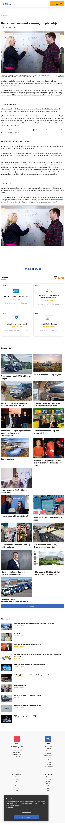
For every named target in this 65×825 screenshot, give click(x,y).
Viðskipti (16, 780)
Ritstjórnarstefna (48, 753)
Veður (48, 787)
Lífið (16, 785)
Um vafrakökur (48, 765)
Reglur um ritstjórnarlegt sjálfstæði (17, 747)
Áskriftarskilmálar (48, 756)
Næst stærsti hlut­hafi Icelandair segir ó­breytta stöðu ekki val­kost (34, 624)
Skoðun (16, 787)
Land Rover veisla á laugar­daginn (47, 375)
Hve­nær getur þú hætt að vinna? (14, 516)
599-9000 (18, 757)
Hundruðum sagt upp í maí (22, 634)
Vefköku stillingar (15, 817)
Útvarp (17, 792)
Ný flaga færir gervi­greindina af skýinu (26, 716)
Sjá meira (32, 606)
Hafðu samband (48, 751)
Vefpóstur (48, 763)
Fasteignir (48, 780)
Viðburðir (48, 785)
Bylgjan (48, 789)
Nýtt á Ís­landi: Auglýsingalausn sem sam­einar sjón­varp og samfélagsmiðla (16, 433)
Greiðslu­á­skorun (8, 459)
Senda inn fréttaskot (48, 767)
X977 (48, 794)
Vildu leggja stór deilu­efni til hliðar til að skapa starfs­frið (31, 675)
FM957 (48, 792)
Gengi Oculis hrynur (20, 685)
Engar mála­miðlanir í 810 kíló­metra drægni (27, 695)
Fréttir (17, 777)
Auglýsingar (48, 749)
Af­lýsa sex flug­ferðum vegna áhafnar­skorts (27, 706)
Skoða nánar (9, 812)
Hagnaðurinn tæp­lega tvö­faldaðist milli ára (27, 644)
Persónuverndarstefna (16, 750)
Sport (16, 782)
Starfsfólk (48, 758)
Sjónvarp (16, 789)
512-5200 (49, 746)
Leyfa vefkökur (37, 817)
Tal (48, 796)
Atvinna (48, 782)
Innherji (48, 777)
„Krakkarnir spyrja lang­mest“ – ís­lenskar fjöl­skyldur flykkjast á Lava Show (48, 463)
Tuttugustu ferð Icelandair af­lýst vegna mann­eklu (29, 665)
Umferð (48, 760)
